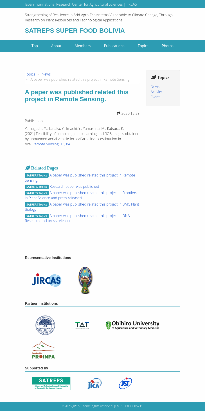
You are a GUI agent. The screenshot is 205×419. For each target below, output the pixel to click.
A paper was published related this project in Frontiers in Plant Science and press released (81, 195)
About (56, 45)
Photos (167, 45)
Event (155, 96)
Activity (156, 91)
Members (83, 45)
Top (35, 45)
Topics (143, 45)
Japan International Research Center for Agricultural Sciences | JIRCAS (81, 4)
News (46, 74)
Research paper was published (74, 186)
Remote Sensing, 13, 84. (51, 144)
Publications (114, 45)
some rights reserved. (98, 406)
